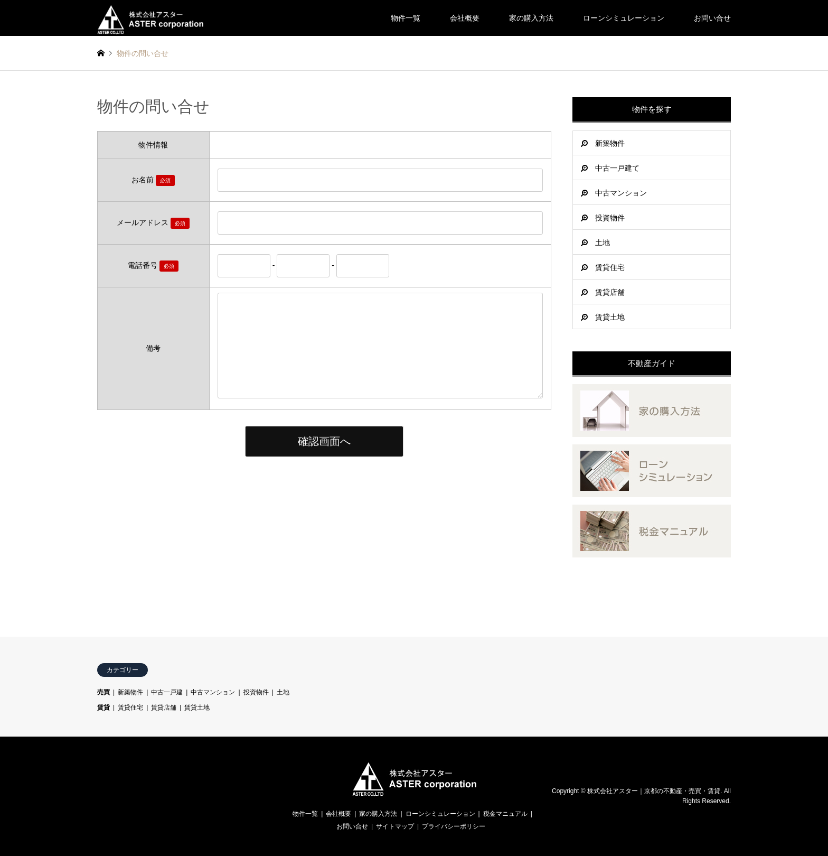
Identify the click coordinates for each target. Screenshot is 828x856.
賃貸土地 (610, 317)
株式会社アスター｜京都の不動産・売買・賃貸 (653, 791)
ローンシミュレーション (623, 18)
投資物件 (610, 217)
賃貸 (103, 707)
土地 (602, 242)
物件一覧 (405, 18)
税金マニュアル (505, 813)
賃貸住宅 (610, 267)
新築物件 (610, 143)
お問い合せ (712, 18)
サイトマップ (395, 826)
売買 (103, 692)
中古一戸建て (617, 168)
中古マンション (621, 193)
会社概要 (464, 18)
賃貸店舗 (610, 292)
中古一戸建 (167, 692)
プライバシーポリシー (453, 826)
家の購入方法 (531, 18)
